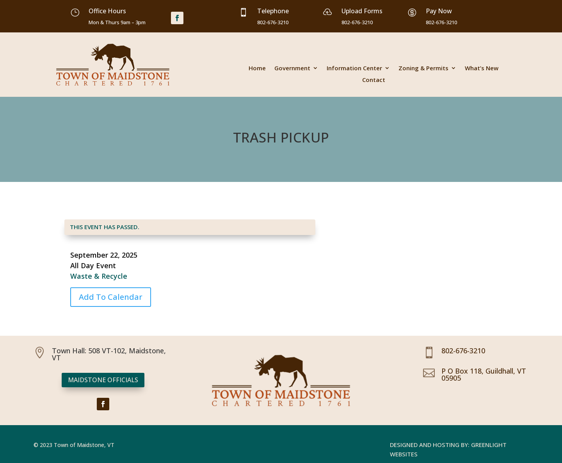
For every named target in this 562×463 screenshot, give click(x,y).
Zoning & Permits (423, 68)
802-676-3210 (463, 350)
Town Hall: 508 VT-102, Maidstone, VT (109, 354)
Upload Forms (361, 11)
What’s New (481, 68)
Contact (373, 80)
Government (292, 68)
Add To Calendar (110, 297)
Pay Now (439, 11)
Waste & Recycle (98, 276)
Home (257, 68)
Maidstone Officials (103, 380)
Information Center (354, 68)
